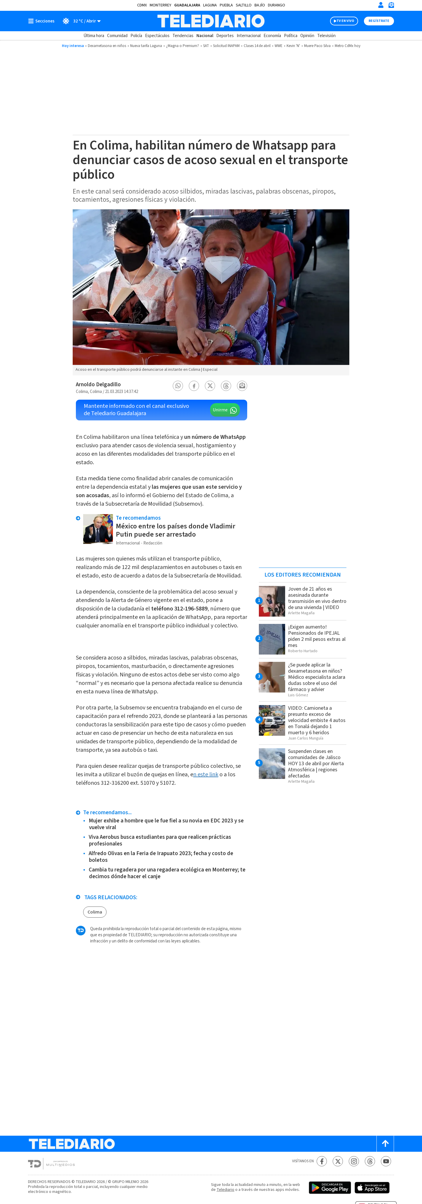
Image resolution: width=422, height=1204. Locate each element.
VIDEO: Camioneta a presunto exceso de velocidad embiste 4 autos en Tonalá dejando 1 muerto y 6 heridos (317, 720)
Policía (136, 36)
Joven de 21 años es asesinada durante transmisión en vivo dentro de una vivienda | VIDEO (317, 598)
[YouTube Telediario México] (386, 1161)
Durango (276, 5)
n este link (205, 774)
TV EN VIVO (345, 20)
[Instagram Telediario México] (354, 1161)
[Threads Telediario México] (370, 1161)
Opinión (307, 36)
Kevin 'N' (293, 45)
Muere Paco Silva (317, 45)
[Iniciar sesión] (381, 5)
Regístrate (379, 20)
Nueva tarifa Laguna (146, 45)
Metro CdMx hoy (347, 45)
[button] (178, 385)
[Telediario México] (210, 21)
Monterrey (160, 5)
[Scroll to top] (385, 1144)
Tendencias (182, 36)
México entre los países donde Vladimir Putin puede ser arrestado (175, 530)
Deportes (225, 36)
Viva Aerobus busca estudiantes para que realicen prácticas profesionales (160, 840)
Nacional (204, 36)
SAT (206, 45)
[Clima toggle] (79, 21)
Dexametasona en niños (107, 45)
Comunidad (117, 36)
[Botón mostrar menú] (42, 21)
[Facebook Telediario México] (322, 1161)
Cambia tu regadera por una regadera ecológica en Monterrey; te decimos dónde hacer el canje (167, 873)
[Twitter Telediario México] (338, 1161)
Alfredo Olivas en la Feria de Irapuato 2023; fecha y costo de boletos (161, 857)
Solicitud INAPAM (226, 45)
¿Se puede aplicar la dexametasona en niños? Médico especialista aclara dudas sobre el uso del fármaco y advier (316, 677)
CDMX (142, 5)
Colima (95, 912)
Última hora (93, 36)
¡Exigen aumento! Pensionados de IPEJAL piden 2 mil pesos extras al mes (317, 636)
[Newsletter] (391, 6)
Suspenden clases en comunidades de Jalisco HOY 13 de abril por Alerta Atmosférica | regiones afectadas (316, 764)
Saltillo (244, 5)
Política (290, 36)
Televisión (326, 36)
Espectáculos (157, 36)
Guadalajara (187, 5)
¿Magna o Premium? (182, 45)
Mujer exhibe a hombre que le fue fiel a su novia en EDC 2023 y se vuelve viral (166, 824)
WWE (279, 45)
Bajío (259, 5)
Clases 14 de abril (257, 45)
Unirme (220, 410)
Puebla (226, 5)
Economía (272, 36)
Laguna (210, 5)
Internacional (249, 36)
